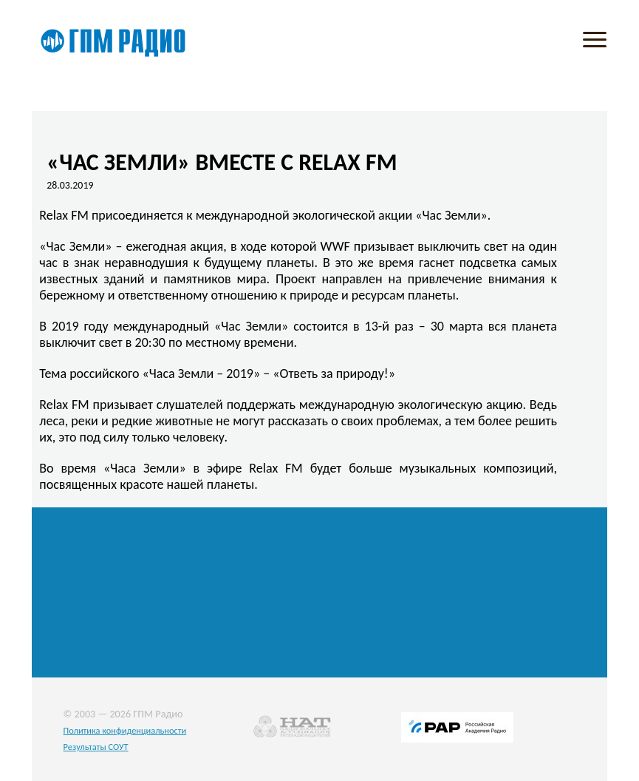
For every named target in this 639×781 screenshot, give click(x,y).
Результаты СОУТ (96, 746)
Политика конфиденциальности (125, 730)
